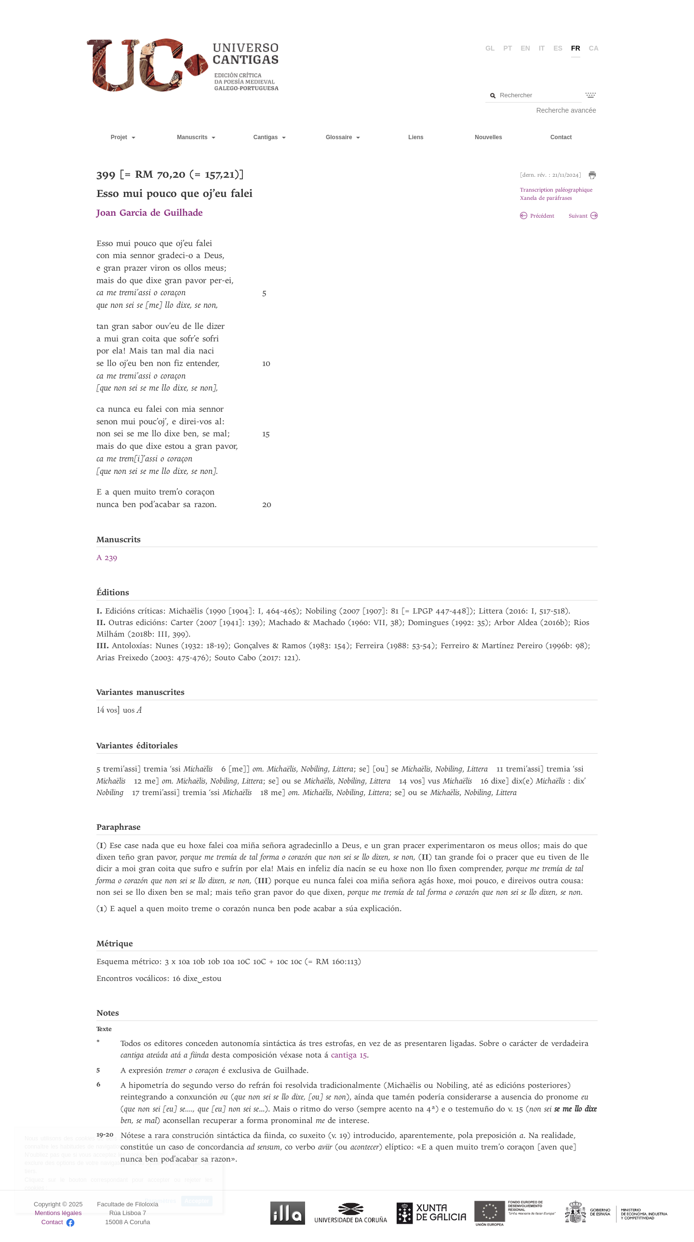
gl (489, 48)
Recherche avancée (566, 110)
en (525, 48)
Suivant (583, 216)
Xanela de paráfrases (546, 198)
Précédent (537, 216)
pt (508, 48)
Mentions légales (58, 1212)
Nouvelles (488, 137)
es (557, 48)
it (542, 48)
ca (594, 48)
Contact (561, 137)
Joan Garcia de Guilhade (149, 212)
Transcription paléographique (556, 190)
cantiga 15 (349, 1054)
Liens (415, 137)
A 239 (106, 557)
